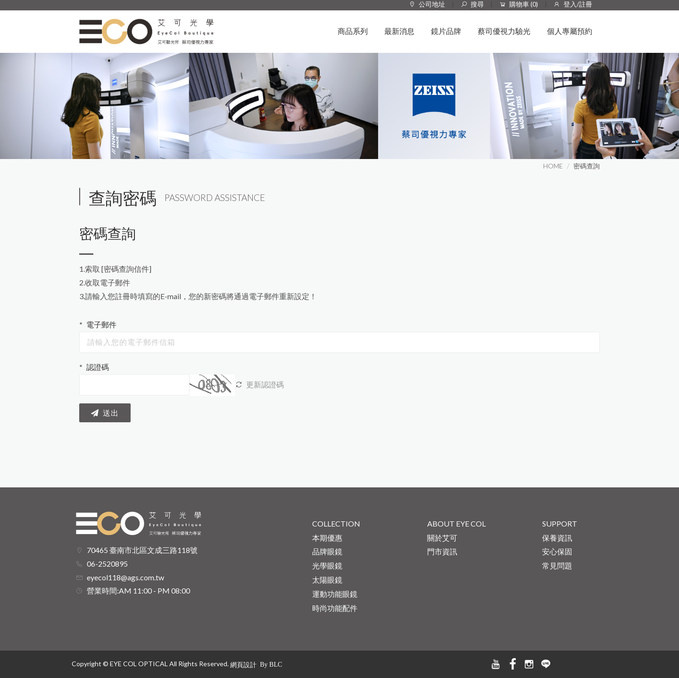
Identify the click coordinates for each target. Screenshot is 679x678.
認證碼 (97, 366)
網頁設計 (243, 664)
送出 (105, 413)
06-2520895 (107, 563)
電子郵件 (101, 324)
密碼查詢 (586, 166)
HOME (553, 166)
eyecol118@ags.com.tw (125, 577)
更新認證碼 (259, 384)
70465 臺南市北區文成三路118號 (142, 549)
